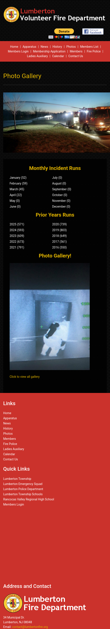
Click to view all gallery (25, 376)
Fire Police (94, 51)
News (44, 46)
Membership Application (49, 51)
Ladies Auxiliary (37, 56)
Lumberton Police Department (23, 489)
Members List (89, 46)
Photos (71, 46)
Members (76, 51)
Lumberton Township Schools (23, 494)
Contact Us (75, 56)
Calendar (58, 56)
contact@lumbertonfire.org (30, 627)
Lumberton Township (17, 478)
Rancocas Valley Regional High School (28, 499)
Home (14, 46)
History (57, 46)
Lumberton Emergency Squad (22, 484)
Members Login (18, 51)
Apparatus (29, 46)
